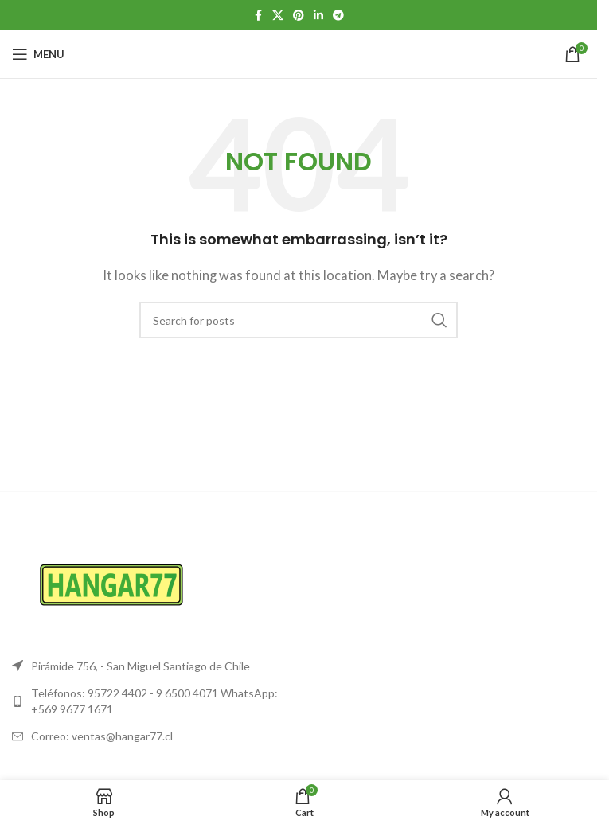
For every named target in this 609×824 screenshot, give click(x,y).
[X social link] (277, 15)
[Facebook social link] (257, 15)
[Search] (298, 320)
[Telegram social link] (338, 15)
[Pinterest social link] (298, 15)
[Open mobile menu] (38, 54)
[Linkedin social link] (318, 15)
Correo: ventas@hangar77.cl (102, 736)
